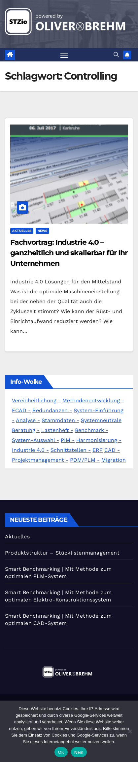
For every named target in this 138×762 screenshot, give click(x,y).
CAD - (112, 450)
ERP (97, 450)
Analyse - (28, 420)
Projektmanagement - (40, 460)
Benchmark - (91, 430)
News (42, 231)
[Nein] (129, 731)
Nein (79, 752)
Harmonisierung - (98, 440)
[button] (116, 55)
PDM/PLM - (85, 460)
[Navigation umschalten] (64, 55)
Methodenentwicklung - (93, 400)
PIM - (68, 440)
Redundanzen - (52, 410)
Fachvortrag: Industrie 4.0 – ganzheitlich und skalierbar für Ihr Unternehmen (68, 253)
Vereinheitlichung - (36, 400)
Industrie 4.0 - (30, 450)
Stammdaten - (60, 420)
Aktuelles (21, 231)
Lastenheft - (57, 430)
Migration (113, 460)
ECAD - (21, 410)
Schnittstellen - (71, 450)
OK (61, 752)
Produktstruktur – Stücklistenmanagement (62, 553)
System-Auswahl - (35, 440)
